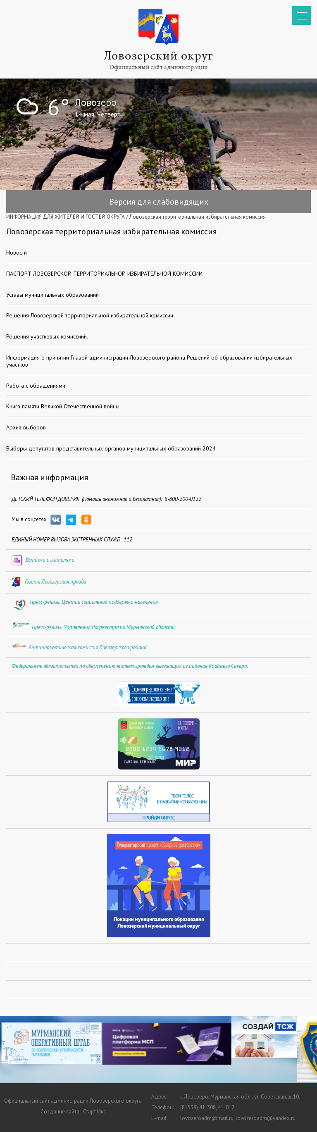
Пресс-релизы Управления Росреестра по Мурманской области (103, 627)
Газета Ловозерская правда (55, 581)
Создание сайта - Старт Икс (73, 1111)
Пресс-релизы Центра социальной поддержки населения (94, 601)
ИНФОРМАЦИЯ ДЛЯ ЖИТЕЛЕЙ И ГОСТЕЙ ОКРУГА (65, 216)
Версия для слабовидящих (158, 201)
